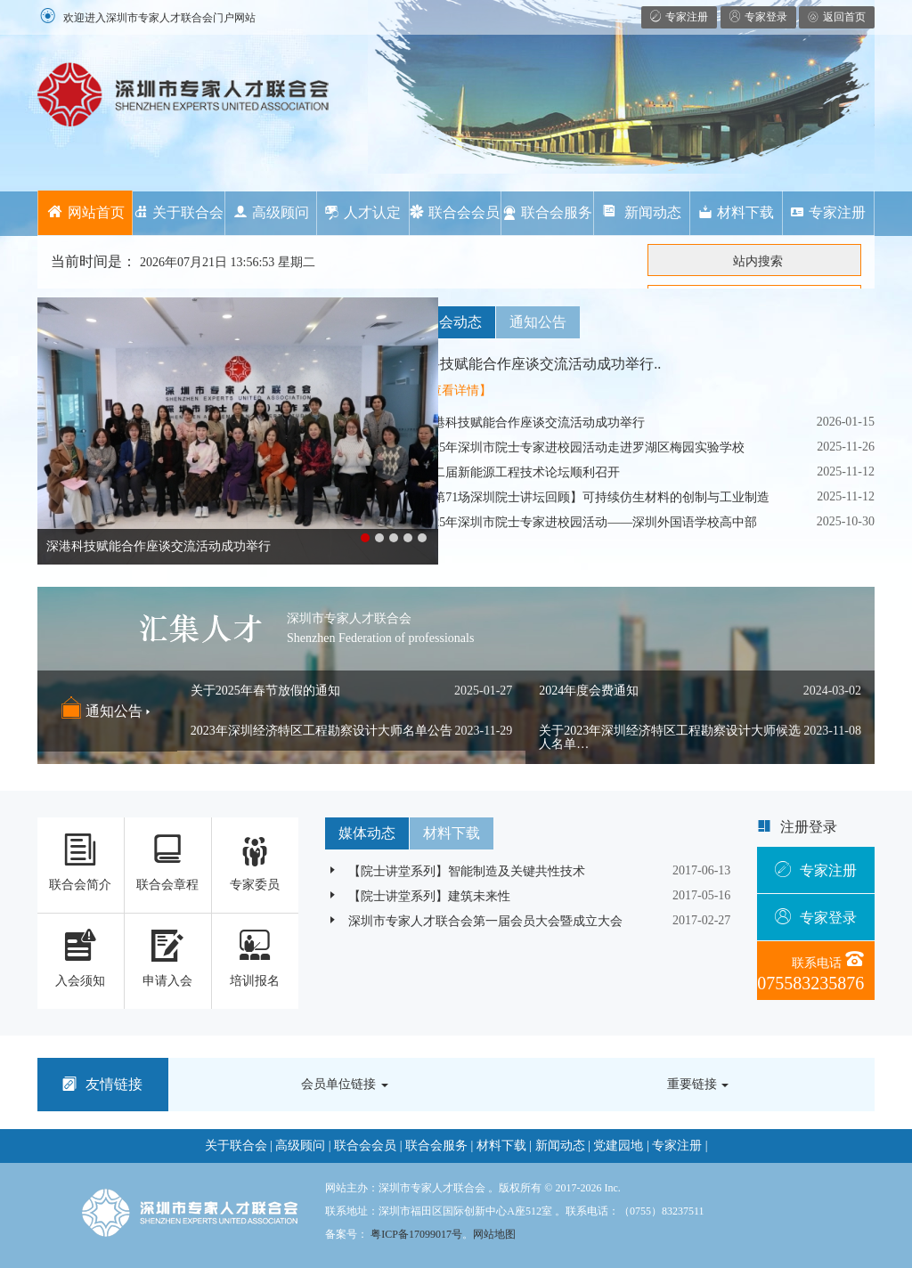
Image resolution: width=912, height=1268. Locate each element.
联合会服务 (547, 212)
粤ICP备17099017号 (416, 1234)
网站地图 (494, 1234)
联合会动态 (446, 321)
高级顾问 (271, 212)
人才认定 (363, 212)
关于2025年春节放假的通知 (265, 690)
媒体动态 (366, 833)
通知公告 (537, 321)
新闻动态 (641, 212)
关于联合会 (179, 212)
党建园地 (618, 1145)
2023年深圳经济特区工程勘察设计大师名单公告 (321, 730)
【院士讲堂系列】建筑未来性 (417, 896)
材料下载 (736, 212)
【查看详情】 (454, 390)
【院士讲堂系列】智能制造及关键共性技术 (455, 871)
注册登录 (808, 826)
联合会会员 (455, 212)
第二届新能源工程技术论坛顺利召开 (508, 472)
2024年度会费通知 (589, 690)
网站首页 (85, 212)
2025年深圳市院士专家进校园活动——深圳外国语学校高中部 (577, 522)
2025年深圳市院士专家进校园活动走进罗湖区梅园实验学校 (571, 447)
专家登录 (816, 917)
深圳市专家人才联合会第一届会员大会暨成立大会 (474, 921)
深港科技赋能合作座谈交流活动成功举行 (521, 422)
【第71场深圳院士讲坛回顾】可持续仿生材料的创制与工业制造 (583, 497)
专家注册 (828, 212)
